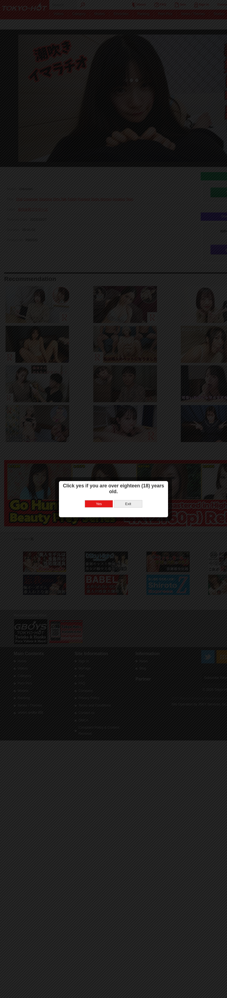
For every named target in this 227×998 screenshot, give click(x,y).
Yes (99, 504)
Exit (128, 504)
